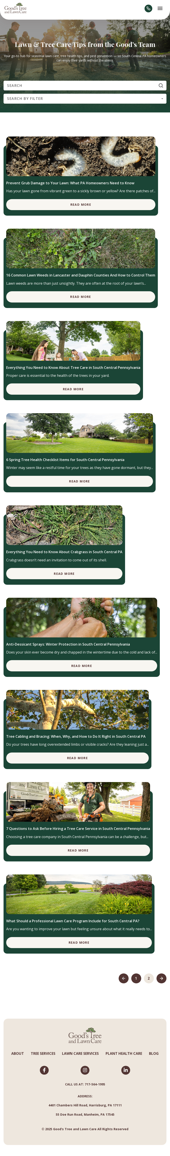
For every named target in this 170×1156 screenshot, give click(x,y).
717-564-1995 (95, 1084)
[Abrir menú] (160, 8)
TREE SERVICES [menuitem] (43, 1053)
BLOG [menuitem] (154, 1053)
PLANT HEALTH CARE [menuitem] (124, 1053)
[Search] (85, 85)
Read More (80, 204)
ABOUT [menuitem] (17, 1053)
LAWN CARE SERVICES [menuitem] (80, 1053)
